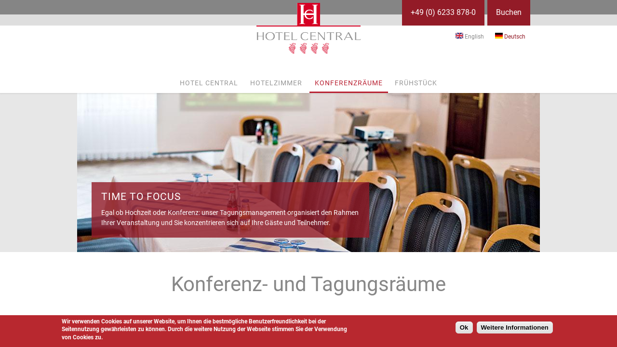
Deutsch (510, 36)
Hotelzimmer (276, 83)
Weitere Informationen (515, 327)
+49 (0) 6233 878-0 (443, 12)
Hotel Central (209, 83)
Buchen (509, 12)
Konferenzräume (349, 83)
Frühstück (416, 83)
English (470, 36)
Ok (464, 327)
